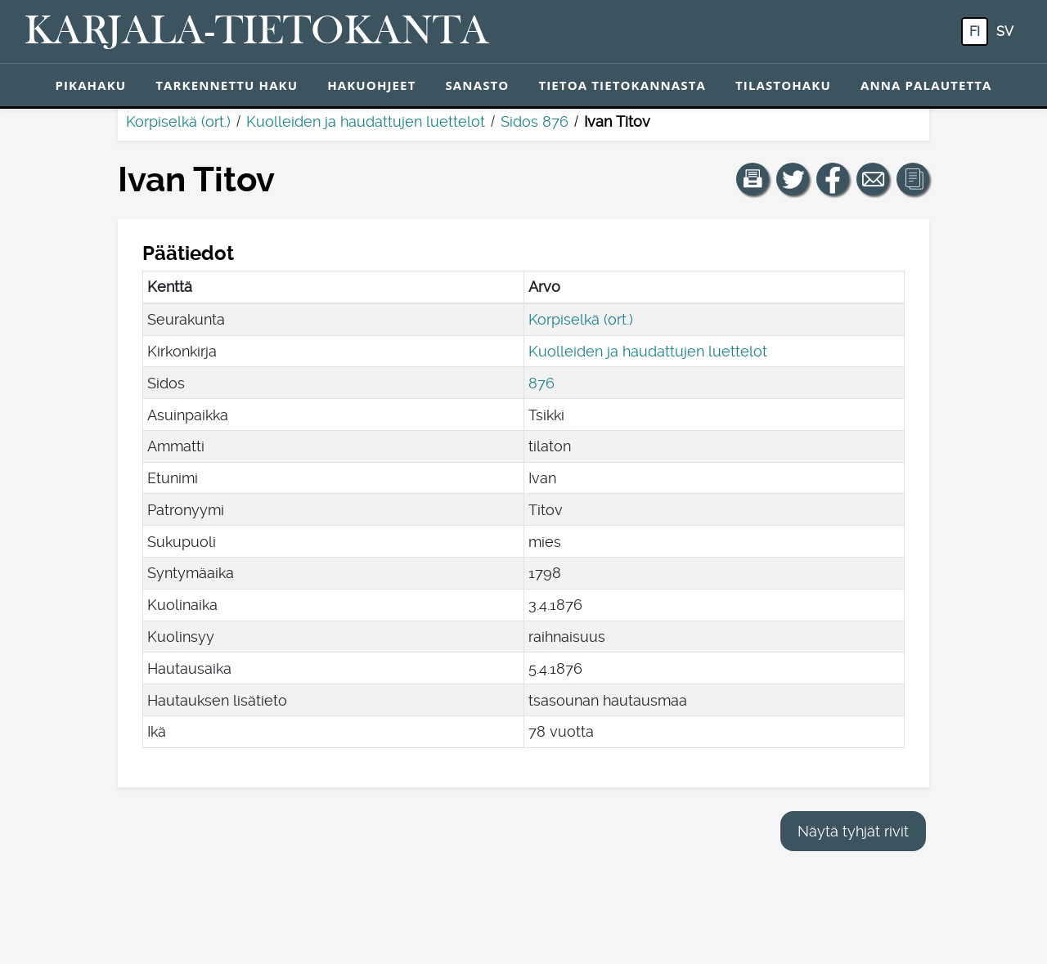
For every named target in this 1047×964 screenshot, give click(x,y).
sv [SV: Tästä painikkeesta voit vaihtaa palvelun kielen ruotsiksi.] (1004, 31)
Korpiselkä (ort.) (178, 121)
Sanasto (477, 85)
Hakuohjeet (371, 85)
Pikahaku (90, 85)
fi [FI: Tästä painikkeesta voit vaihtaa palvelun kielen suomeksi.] (974, 31)
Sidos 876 (534, 121)
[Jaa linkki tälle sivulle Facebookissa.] (832, 179)
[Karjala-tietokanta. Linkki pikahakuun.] (257, 32)
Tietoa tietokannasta (622, 85)
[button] (752, 179)
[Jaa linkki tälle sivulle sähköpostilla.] (872, 179)
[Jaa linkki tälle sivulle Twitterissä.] (792, 179)
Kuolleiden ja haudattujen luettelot (365, 121)
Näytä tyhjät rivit (853, 831)
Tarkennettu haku (226, 85)
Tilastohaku (783, 85)
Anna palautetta (926, 85)
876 (541, 383)
